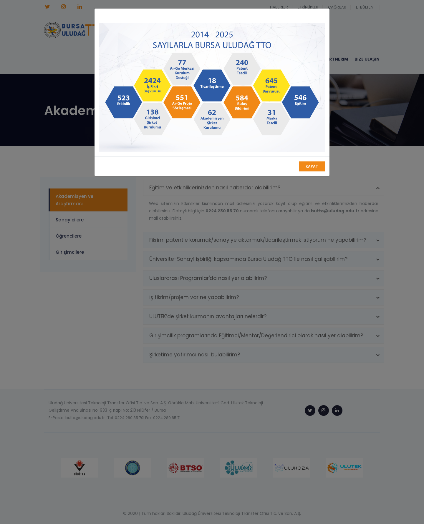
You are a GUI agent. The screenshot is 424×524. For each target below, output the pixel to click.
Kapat (312, 166)
